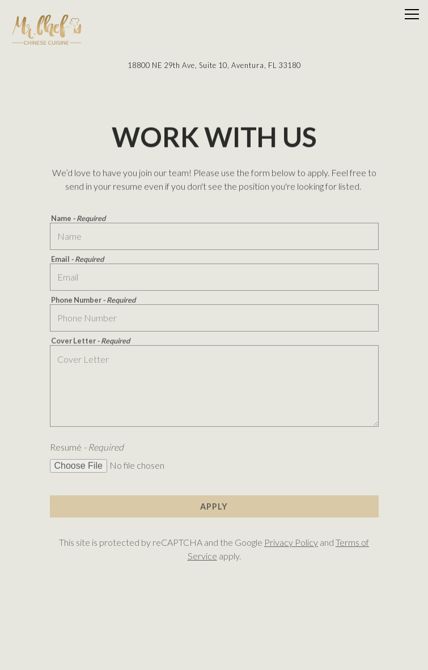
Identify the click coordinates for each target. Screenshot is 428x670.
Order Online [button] (214, 626)
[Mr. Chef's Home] (48, 28)
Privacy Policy (291, 543)
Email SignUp (214, 655)
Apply (214, 507)
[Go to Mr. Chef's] (214, 65)
